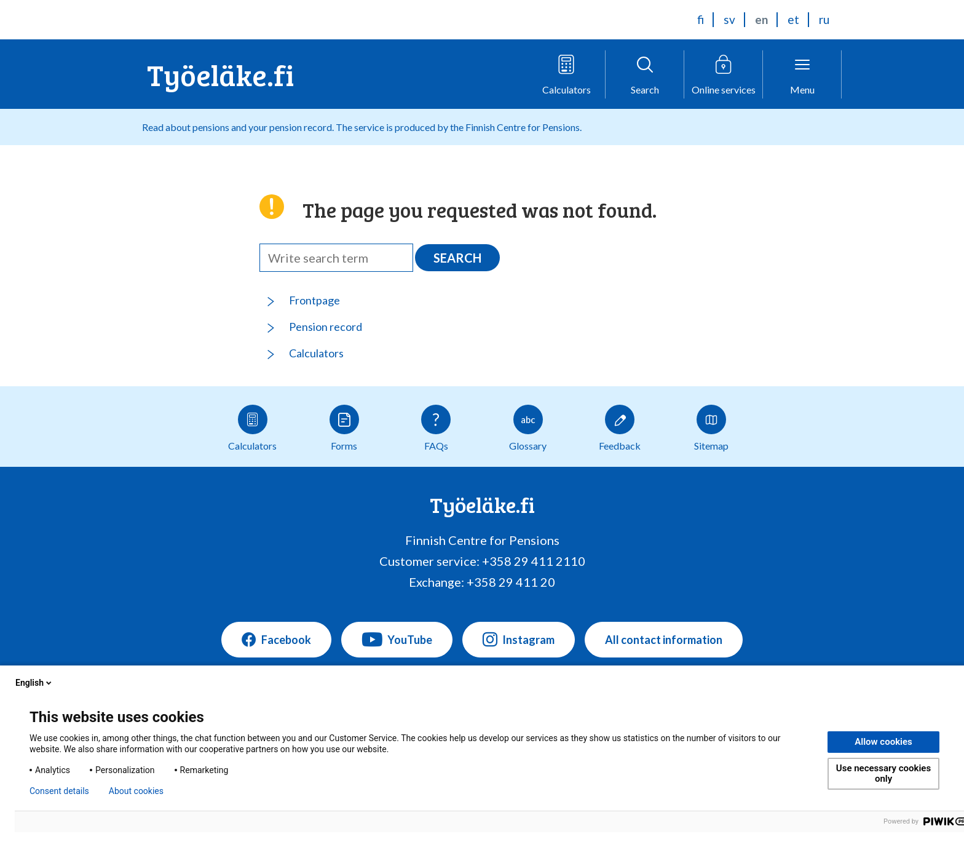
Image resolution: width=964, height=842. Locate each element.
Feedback (620, 428)
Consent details (59, 791)
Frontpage (314, 300)
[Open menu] (802, 74)
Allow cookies (883, 741)
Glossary (528, 428)
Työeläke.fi (220, 74)
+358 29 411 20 (511, 581)
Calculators (316, 353)
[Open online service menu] (723, 74)
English (34, 683)
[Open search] (645, 74)
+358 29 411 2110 (533, 561)
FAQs (436, 428)
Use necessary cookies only (883, 773)
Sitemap (711, 428)
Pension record (325, 326)
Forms (344, 428)
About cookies (136, 791)
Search (457, 257)
